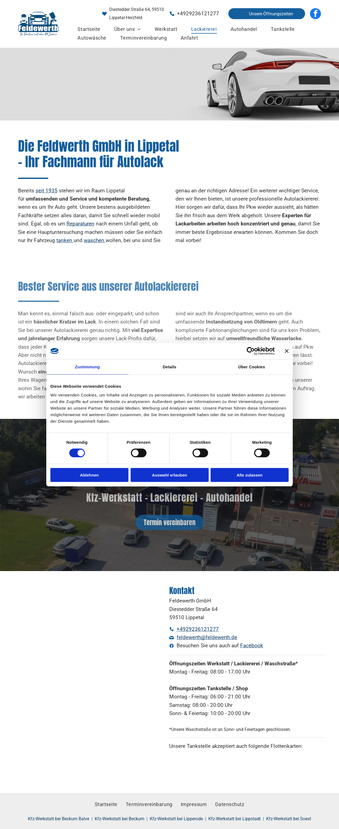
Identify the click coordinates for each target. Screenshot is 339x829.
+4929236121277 (198, 13)
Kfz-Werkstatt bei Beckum (119, 818)
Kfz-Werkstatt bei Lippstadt (234, 818)
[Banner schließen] (287, 351)
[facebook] (315, 13)
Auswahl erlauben (169, 475)
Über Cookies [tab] (251, 366)
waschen (94, 240)
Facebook (251, 645)
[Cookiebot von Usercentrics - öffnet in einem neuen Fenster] (251, 351)
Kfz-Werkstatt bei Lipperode (176, 818)
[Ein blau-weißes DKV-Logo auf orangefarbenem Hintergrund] (182, 767)
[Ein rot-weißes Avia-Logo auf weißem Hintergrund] (234, 767)
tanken (64, 240)
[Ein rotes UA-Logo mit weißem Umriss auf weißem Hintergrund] (208, 767)
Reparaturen (80, 224)
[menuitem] (89, 29)
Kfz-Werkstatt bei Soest (288, 818)
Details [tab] (169, 366)
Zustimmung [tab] (87, 366)
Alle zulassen (250, 475)
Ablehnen (89, 475)
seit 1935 (47, 190)
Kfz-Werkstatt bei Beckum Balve (58, 818)
